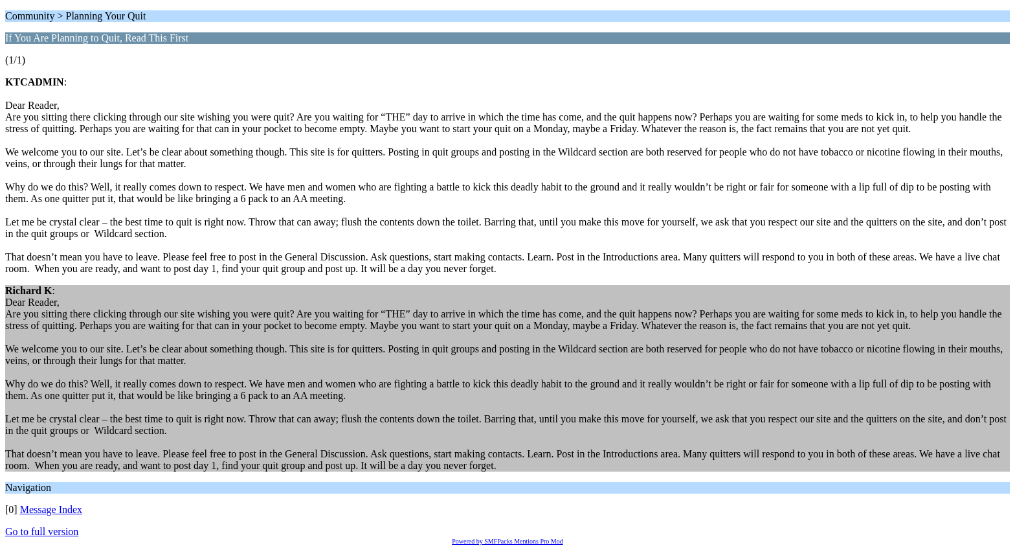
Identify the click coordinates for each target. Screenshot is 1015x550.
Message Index (51, 509)
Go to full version (41, 531)
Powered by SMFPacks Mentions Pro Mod (507, 541)
